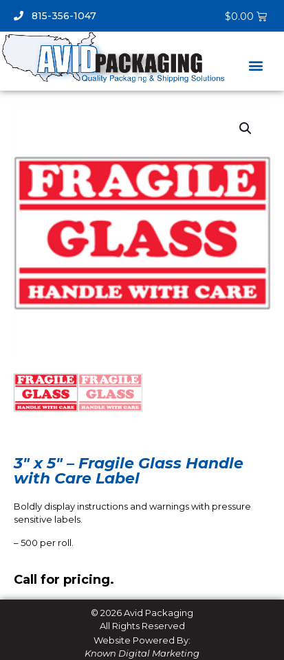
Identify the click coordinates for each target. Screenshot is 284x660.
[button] (255, 65)
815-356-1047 (55, 16)
